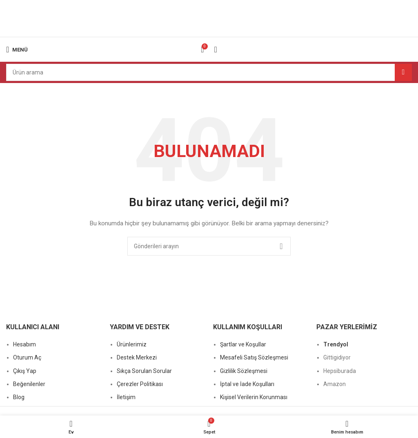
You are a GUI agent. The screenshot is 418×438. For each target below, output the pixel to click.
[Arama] (209, 72)
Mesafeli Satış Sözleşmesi (254, 357)
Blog (18, 397)
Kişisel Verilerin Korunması (253, 397)
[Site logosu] (209, 18)
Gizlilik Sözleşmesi (243, 371)
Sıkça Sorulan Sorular (144, 371)
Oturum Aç (27, 357)
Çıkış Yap (24, 371)
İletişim (126, 397)
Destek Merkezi (137, 357)
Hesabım (24, 344)
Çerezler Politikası (140, 384)
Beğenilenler (29, 384)
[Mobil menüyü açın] (17, 49)
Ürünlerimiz (132, 344)
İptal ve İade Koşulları (247, 384)
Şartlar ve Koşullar (243, 344)
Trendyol (335, 344)
